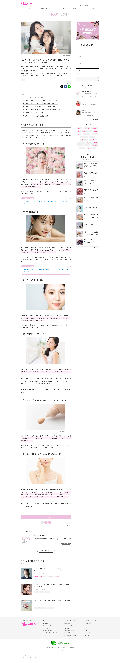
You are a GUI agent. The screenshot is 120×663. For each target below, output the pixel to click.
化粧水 (95, 142)
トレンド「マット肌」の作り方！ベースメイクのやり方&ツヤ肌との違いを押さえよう (46, 202)
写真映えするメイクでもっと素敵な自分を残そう (37, 116)
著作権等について (64, 647)
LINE (86, 630)
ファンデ (87, 145)
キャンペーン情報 (60, 8)
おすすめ (87, 128)
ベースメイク (79, 53)
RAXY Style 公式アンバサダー (40, 607)
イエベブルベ (50, 576)
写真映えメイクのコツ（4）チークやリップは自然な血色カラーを (41, 110)
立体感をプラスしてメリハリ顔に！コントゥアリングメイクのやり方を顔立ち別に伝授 (46, 270)
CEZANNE (57, 576)
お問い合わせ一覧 (32, 658)
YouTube (87, 635)
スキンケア (79, 50)
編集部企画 (94, 128)
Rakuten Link (88, 632)
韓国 (79, 134)
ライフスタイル (91, 148)
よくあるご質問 (91, 8)
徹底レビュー (84, 137)
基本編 (95, 131)
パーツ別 (47, 592)
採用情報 (72, 647)
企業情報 (48, 647)
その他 (78, 73)
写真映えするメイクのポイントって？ (33, 97)
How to (23, 80)
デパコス (79, 145)
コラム (78, 70)
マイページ (45, 628)
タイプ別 (82, 148)
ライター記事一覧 (66, 543)
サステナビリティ (42, 658)
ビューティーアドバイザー (49, 632)
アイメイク (27, 78)
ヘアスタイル (84, 139)
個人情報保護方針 (55, 647)
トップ (28, 8)
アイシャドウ (42, 576)
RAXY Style (44, 8)
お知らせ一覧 (67, 623)
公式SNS (75, 8)
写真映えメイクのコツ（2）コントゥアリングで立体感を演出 (40, 103)
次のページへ (46, 517)
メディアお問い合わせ (69, 625)
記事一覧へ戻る (46, 551)
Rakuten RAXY (28, 3)
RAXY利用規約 (67, 632)
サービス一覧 (23, 658)
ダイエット (94, 145)
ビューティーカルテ (47, 630)
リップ (92, 137)
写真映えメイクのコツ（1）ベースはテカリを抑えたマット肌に (41, 100)
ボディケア (79, 60)
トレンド (41, 592)
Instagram (87, 628)
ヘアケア (78, 63)
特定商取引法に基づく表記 (70, 635)
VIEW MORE (95, 119)
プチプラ (92, 139)
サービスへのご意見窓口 (69, 630)
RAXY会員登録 (88, 623)
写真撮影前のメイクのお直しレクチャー (34, 113)
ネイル (78, 67)
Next (68, 525)
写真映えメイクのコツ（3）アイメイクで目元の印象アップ (39, 106)
